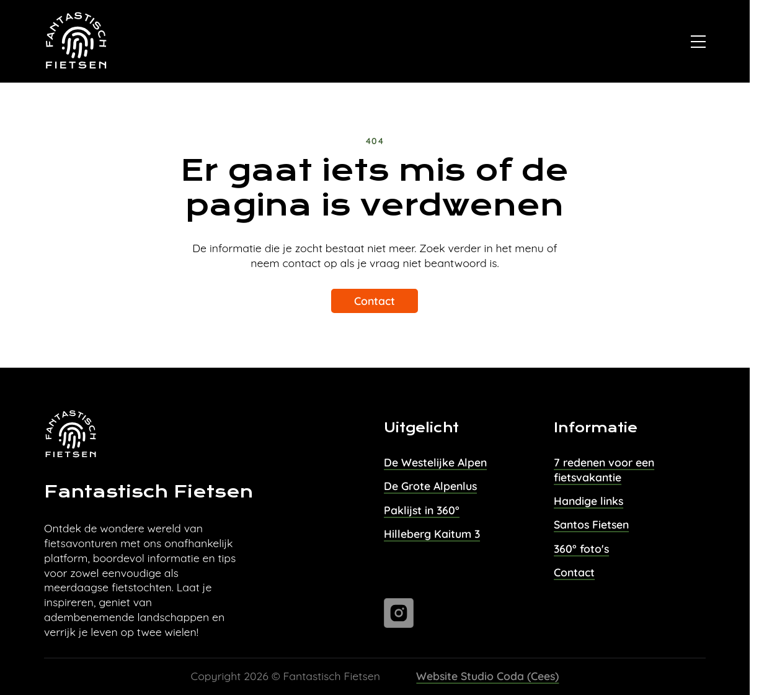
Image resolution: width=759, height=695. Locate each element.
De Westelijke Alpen (435, 462)
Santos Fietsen (591, 524)
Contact (374, 300)
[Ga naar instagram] (399, 613)
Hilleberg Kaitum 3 (432, 533)
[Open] (698, 41)
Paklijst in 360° (421, 510)
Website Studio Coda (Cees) (487, 676)
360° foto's (581, 548)
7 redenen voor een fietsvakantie (604, 469)
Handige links (588, 500)
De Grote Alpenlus (430, 486)
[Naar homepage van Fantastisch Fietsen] (77, 42)
